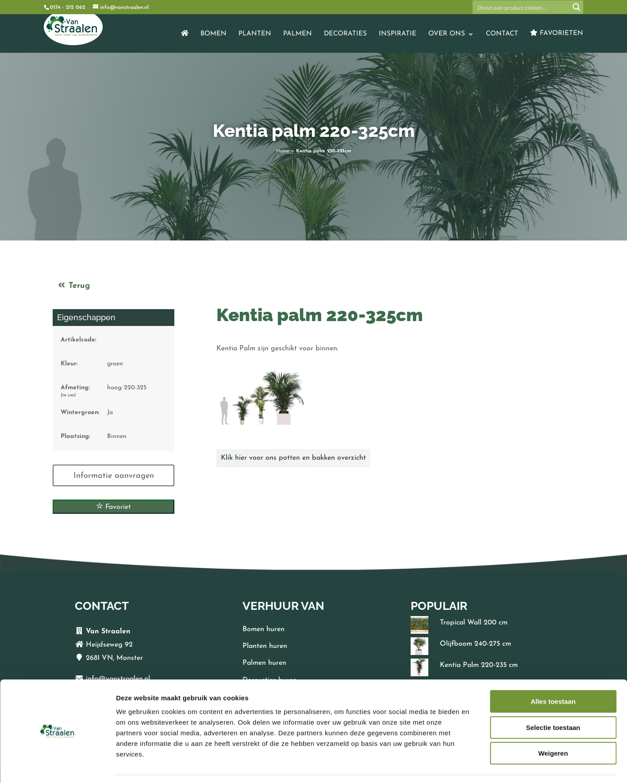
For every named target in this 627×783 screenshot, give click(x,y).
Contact (502, 34)
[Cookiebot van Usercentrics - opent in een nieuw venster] (57, 765)
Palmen (297, 34)
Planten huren (264, 646)
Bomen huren (263, 629)
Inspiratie (397, 34)
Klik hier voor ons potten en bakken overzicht (293, 457)
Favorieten (556, 33)
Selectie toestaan (553, 701)
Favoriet (113, 506)
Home (282, 151)
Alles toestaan (553, 674)
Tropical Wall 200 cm (474, 622)
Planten (254, 34)
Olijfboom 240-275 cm (475, 643)
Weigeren (553, 726)
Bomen (213, 34)
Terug (73, 286)
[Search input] (521, 7)
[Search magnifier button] (576, 7)
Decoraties (345, 34)
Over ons (446, 34)
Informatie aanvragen (113, 476)
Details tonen (478, 765)
